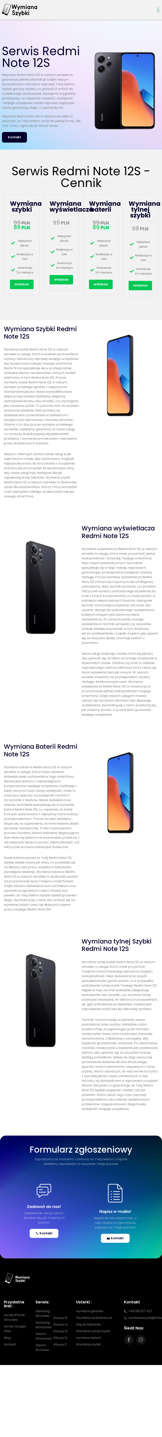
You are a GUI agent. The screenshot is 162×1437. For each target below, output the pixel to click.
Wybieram (21, 284)
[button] (158, 10)
